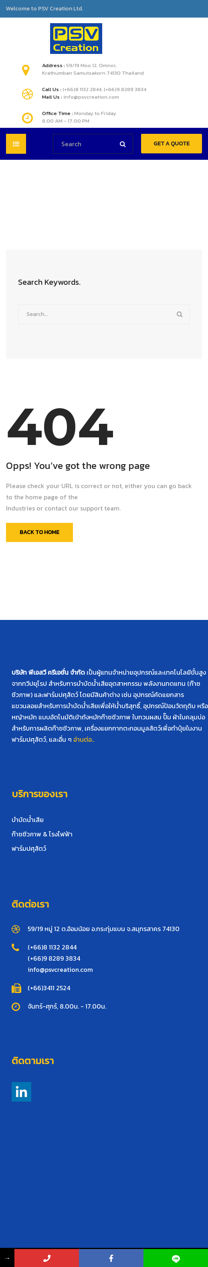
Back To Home (39, 532)
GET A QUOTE (171, 143)
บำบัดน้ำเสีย (28, 819)
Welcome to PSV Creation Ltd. (44, 9)
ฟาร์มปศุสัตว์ (29, 848)
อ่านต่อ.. (83, 739)
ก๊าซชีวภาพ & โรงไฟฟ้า (42, 834)
